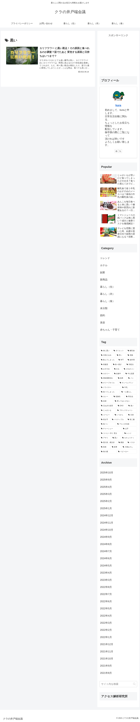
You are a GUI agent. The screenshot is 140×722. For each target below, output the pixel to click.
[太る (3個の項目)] (117, 369)
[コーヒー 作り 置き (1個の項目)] (111, 433)
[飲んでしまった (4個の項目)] (108, 360)
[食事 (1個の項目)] (116, 447)
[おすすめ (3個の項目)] (106, 369)
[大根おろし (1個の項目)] (129, 447)
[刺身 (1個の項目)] (105, 447)
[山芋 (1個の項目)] (129, 429)
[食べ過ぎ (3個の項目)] (118, 365)
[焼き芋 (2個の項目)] (105, 420)
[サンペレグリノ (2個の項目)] (128, 383)
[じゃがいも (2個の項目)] (108, 410)
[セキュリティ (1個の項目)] (129, 438)
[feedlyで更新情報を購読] (116, 151)
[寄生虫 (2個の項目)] (131, 397)
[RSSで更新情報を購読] (120, 151)
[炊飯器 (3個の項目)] (105, 365)
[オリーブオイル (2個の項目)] (109, 383)
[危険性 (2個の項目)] (118, 397)
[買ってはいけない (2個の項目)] (125, 401)
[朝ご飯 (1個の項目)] (131, 420)
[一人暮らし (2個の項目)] (128, 392)
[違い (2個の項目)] (132, 406)
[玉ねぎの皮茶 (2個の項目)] (108, 406)
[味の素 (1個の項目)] (108, 452)
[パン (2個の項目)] (132, 378)
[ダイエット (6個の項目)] (119, 351)
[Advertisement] (118, 55)
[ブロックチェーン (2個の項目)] (126, 410)
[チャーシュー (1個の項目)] (110, 429)
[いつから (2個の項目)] (119, 415)
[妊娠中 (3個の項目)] (118, 374)
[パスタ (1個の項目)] (131, 442)
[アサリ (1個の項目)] (105, 438)
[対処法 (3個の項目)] (131, 365)
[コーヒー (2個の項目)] (106, 415)
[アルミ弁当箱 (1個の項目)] (126, 424)
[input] (118, 684)
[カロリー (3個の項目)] (106, 374)
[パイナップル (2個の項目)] (118, 420)
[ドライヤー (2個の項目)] (110, 387)
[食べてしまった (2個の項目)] (110, 392)
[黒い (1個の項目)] (115, 438)
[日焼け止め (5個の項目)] (107, 355)
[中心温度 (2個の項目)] (130, 374)
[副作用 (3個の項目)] (131, 360)
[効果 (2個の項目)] (121, 378)
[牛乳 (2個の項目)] (129, 387)
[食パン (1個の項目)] (108, 424)
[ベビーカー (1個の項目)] (127, 452)
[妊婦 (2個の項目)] (106, 401)
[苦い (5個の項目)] (121, 355)
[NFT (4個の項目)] (121, 360)
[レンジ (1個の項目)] (130, 433)
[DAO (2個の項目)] (122, 406)
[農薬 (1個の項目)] (121, 442)
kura (118, 105)
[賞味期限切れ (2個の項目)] (108, 378)
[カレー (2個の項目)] (106, 397)
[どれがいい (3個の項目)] (130, 369)
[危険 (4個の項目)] (131, 355)
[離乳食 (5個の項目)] (131, 351)
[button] (134, 684)
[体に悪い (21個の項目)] (106, 351)
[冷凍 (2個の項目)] (132, 415)
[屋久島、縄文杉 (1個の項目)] (108, 442)
